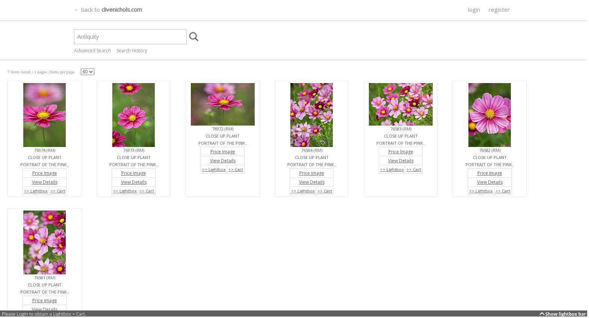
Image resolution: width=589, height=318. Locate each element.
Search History (131, 50)
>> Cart (57, 191)
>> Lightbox (36, 191)
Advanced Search (92, 50)
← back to (108, 9)
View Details (44, 182)
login (474, 9)
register (499, 9)
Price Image (44, 173)
